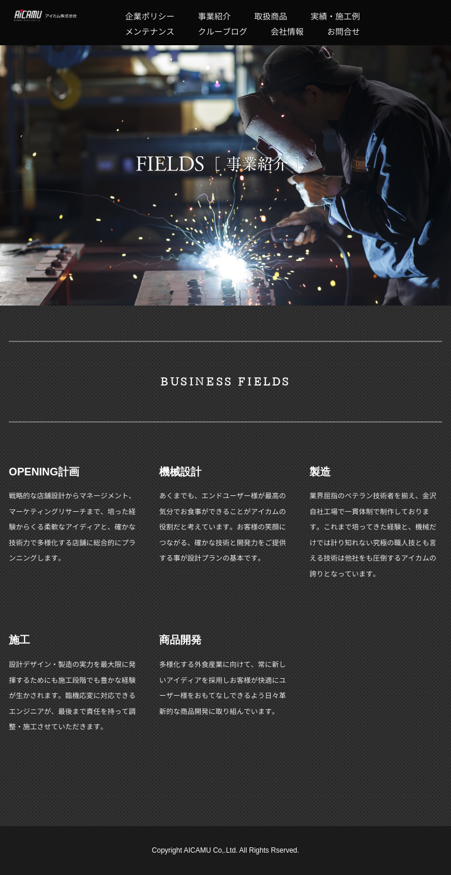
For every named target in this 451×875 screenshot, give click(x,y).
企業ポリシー (149, 16)
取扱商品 (270, 16)
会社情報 (287, 31)
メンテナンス (149, 31)
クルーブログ (222, 31)
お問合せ (343, 31)
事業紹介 (214, 16)
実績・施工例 (335, 16)
